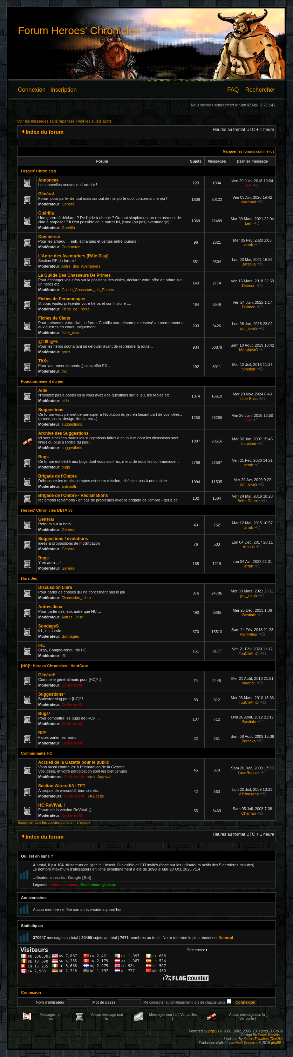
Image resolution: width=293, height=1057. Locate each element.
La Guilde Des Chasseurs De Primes (74, 275)
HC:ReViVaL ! (51, 805)
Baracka (248, 264)
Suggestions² (51, 694)
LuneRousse (249, 772)
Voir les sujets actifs (95, 121)
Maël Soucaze (247, 1043)
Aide (42, 390)
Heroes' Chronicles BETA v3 (47, 510)
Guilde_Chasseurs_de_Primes (88, 290)
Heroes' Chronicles (38, 171)
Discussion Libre (55, 587)
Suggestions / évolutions (63, 538)
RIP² (42, 732)
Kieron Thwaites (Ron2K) (263, 1039)
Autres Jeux (50, 606)
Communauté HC (36, 753)
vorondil (248, 683)
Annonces (48, 180)
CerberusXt (72, 685)
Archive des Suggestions (63, 433)
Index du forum (44, 132)
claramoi (248, 202)
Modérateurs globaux (98, 885)
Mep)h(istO (248, 350)
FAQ (233, 89)
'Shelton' (248, 369)
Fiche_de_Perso (76, 309)
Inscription (63, 89)
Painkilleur (249, 634)
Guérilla (46, 213)
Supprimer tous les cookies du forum (46, 823)
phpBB (213, 1031)
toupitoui (248, 443)
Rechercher (260, 89)
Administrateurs (65, 885)
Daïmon (248, 285)
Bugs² (44, 713)
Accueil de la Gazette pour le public (73, 762)
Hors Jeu (29, 578)
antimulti (69, 486)
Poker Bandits (269, 1035)
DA (248, 185)
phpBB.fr (278, 1043)
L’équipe (83, 823)
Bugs (43, 456)
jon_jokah (248, 328)
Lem (248, 223)
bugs (66, 467)
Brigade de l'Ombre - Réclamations (73, 495)
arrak (248, 245)
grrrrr (66, 352)
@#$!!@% (47, 341)
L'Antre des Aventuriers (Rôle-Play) (73, 256)
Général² (46, 674)
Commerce (49, 236)
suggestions (72, 424)
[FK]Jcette (95, 796)
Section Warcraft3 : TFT (61, 785)
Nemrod (226, 937)
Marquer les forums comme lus (248, 151)
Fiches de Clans (54, 318)
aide (65, 401)
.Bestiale (248, 615)
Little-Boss (249, 398)
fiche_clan (70, 332)
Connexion (32, 89)
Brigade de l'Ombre (57, 476)
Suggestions (50, 409)
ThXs (43, 361)
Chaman (248, 813)
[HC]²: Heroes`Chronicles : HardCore (54, 666)
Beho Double (249, 501)
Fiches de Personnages (61, 298)
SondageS (48, 626)
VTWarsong (249, 794)
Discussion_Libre (76, 598)
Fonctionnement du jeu (42, 381)
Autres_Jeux (72, 617)
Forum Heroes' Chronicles (79, 30)
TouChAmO (249, 653)
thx (64, 371)
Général (46, 193)
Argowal (104, 777)
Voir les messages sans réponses (46, 121)
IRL (41, 645)
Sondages (70, 636)
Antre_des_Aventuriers (81, 266)
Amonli (249, 547)
